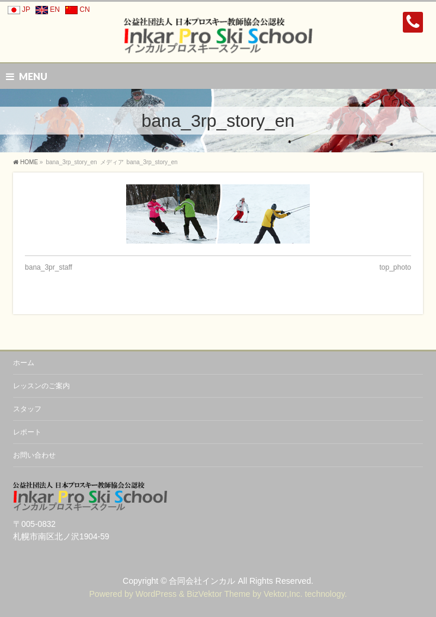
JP (17, 9)
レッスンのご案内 (41, 386)
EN (46, 9)
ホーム (23, 363)
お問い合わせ (34, 455)
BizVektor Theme (218, 594)
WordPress (156, 594)
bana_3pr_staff (48, 267)
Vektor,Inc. (283, 594)
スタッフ (27, 409)
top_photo (395, 267)
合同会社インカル (202, 581)
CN (75, 9)
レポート (27, 432)
